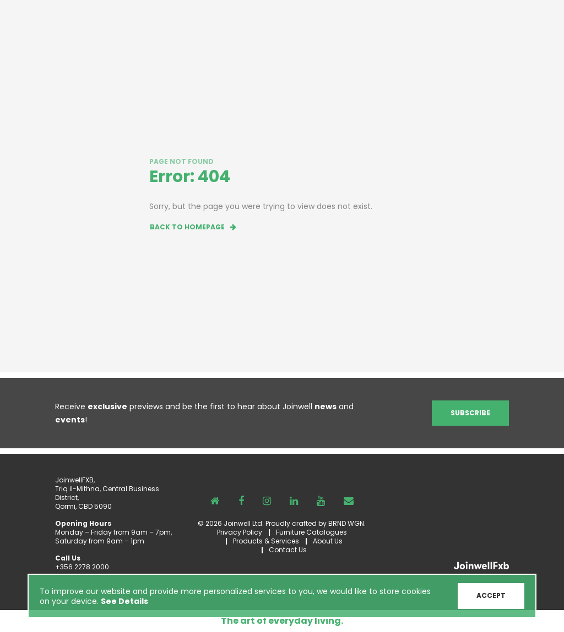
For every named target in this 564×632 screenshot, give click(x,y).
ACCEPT (491, 595)
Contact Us (288, 549)
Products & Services (266, 541)
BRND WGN (346, 523)
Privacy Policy (239, 532)
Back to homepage (187, 227)
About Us (328, 541)
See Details (124, 601)
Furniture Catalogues (311, 532)
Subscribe (470, 412)
